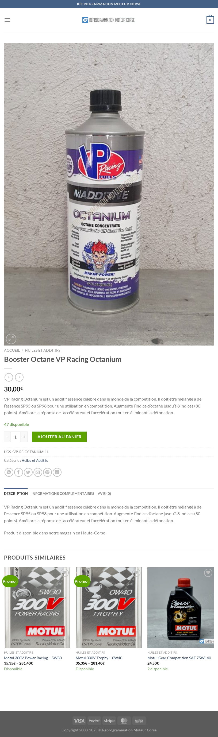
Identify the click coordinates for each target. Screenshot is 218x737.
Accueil (12, 350)
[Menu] (7, 19)
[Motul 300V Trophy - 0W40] (109, 607)
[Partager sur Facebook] (18, 472)
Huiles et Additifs (42, 350)
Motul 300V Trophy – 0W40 (99, 657)
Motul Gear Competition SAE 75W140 (179, 657)
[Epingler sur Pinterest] (47, 472)
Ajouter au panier (59, 436)
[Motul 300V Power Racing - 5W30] (37, 607)
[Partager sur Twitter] (28, 472)
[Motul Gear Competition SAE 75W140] (180, 607)
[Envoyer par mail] (37, 472)
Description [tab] (16, 493)
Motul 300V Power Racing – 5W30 (33, 657)
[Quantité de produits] (15, 437)
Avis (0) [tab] (104, 493)
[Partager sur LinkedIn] (57, 472)
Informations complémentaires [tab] (63, 493)
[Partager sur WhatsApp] (9, 472)
